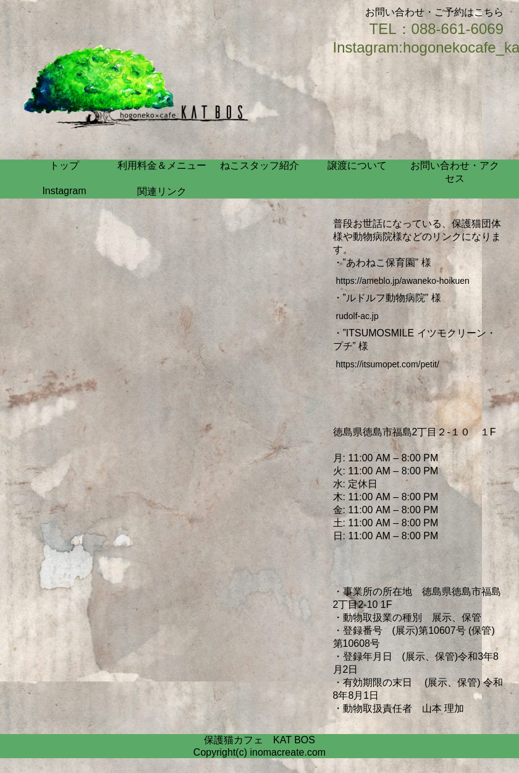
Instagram (64, 191)
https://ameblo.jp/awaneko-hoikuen (403, 281)
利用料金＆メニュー (161, 165)
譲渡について (357, 165)
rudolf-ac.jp (357, 316)
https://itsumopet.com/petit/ (387, 364)
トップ (64, 165)
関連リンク (162, 191)
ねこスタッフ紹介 (259, 165)
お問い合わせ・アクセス (454, 172)
